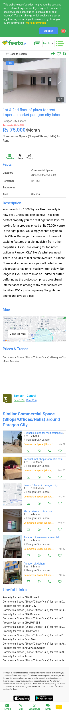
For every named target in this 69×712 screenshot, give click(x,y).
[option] (34, 80)
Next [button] (59, 81)
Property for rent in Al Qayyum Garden (24, 647)
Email (8, 706)
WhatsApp (34, 706)
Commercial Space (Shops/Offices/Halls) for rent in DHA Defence (34, 618)
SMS (48, 706)
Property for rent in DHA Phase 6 (21, 597)
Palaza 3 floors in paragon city (41, 485)
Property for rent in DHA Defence (21, 614)
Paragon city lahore (34, 563)
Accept (48, 31)
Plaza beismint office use (38, 511)
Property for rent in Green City (19, 605)
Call (21, 706)
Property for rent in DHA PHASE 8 (21, 622)
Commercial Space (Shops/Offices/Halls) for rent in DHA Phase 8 (34, 635)
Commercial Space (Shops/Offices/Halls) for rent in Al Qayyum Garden (34, 652)
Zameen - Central (25, 395)
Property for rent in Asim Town (20, 639)
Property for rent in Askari (17, 656)
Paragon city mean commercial (41, 537)
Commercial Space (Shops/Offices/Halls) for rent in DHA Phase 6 (34, 601)
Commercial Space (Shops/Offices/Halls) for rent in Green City (34, 610)
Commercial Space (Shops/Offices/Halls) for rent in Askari (34, 660)
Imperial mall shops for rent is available (46, 459)
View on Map (18, 334)
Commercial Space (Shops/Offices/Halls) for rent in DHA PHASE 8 (34, 626)
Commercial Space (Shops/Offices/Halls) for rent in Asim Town (34, 643)
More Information (36, 22)
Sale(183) (19, 400)
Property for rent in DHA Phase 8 (21, 631)
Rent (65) (31, 400)
